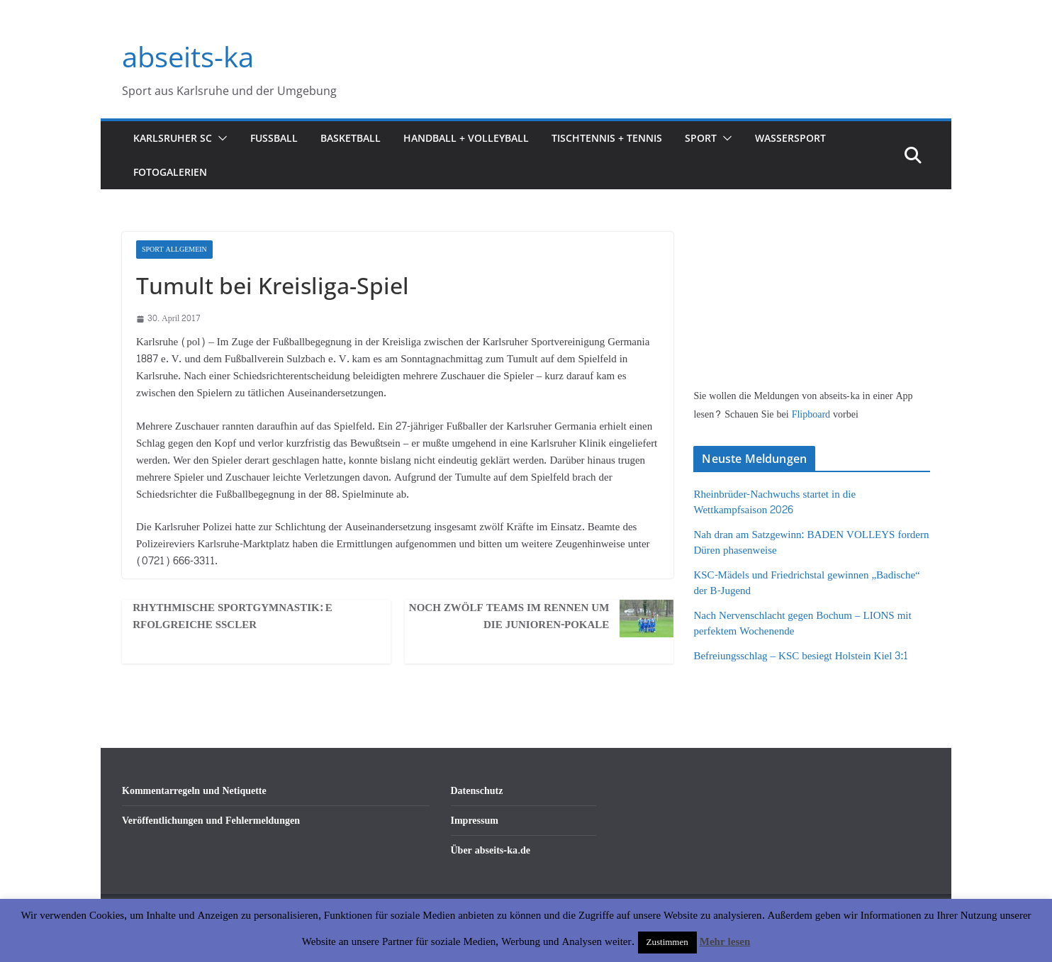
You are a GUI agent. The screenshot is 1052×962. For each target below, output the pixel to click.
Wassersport (790, 138)
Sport (701, 138)
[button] (220, 138)
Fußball (274, 138)
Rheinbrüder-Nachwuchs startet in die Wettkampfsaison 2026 (774, 502)
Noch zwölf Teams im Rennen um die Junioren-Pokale (509, 617)
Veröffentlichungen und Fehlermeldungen (211, 820)
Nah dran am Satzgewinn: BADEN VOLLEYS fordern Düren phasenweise (811, 543)
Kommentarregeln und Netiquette (194, 791)
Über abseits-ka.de (491, 850)
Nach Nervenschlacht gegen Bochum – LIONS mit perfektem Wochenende (802, 624)
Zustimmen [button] (667, 942)
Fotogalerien (170, 172)
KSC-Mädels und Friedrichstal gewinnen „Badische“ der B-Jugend (806, 583)
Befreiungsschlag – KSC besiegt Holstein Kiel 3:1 (800, 656)
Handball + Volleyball (466, 138)
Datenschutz (477, 791)
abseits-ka (188, 56)
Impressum (474, 820)
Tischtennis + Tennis (607, 138)
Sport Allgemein (174, 249)
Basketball (350, 138)
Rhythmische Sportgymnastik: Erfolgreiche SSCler (232, 617)
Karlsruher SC (172, 138)
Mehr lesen (725, 941)
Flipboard (812, 414)
